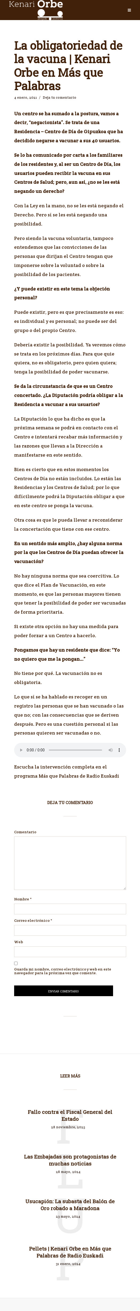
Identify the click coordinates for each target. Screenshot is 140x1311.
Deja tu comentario (59, 97)
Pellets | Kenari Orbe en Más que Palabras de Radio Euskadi (70, 1254)
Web (18, 942)
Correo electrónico (33, 920)
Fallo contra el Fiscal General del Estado (70, 1116)
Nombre (23, 899)
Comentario (25, 832)
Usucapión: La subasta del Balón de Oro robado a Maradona (70, 1206)
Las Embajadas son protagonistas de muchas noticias (70, 1161)
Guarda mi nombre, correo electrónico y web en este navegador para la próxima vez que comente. (62, 971)
